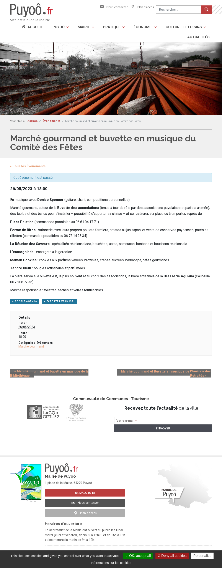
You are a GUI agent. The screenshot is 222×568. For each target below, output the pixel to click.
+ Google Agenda (24, 302)
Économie (143, 27)
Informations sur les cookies (111, 563)
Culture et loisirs (184, 27)
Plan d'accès (142, 7)
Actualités (198, 37)
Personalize (202, 556)
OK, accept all (138, 556)
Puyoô (58, 27)
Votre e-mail (126, 422)
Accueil (35, 27)
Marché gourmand (31, 347)
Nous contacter (114, 7)
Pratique (112, 27)
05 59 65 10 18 (85, 494)
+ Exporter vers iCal (59, 302)
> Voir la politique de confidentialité (131, 450)
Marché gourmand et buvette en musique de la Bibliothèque (57, 373)
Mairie (84, 27)
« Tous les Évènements (28, 166)
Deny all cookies (172, 556)
